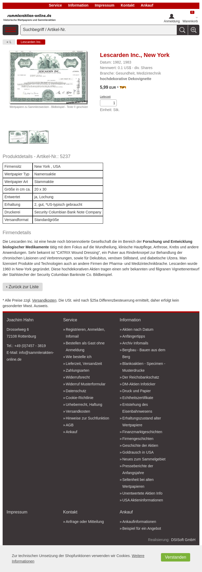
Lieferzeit (105, 96)
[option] (18, 138)
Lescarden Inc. (31, 42)
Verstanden (175, 557)
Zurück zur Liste (24, 287)
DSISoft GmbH (183, 540)
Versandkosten (44, 300)
